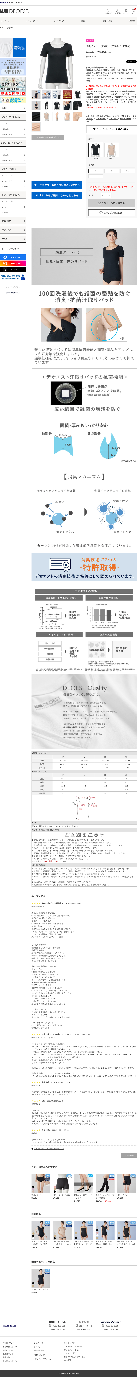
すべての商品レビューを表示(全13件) (49, 1149)
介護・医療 (107, 21)
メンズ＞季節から (9, 169)
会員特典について (10, 1347)
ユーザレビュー (40, 896)
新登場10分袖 (125, 119)
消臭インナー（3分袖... (41, 1289)
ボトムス (5, 129)
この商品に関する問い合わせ (47, 137)
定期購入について (10, 1361)
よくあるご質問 (70, 1353)
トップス (5, 123)
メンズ (3, 21)
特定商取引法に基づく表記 (74, 1357)
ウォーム (5, 186)
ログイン (37, 1347)
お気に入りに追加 (113, 213)
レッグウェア (7, 135)
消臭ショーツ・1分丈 (61, 1195)
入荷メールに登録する (113, 203)
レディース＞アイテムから (11, 143)
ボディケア (59, 21)
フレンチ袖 (125, 116)
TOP (1, 28)
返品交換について (10, 1357)
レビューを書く (129, 1155)
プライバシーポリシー (73, 1350)
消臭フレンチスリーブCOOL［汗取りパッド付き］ (104, 1244)
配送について (8, 1354)
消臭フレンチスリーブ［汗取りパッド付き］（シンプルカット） (62, 1244)
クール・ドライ (8, 181)
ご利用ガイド (69, 1343)
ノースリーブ (101, 119)
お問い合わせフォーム (42, 1359)
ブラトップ (113, 119)
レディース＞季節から (11, 195)
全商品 (132, 21)
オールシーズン (8, 175)
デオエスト (14, 12)
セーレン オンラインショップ (11, 3)
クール (4, 207)
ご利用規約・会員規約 (73, 1346)
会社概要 (67, 1360)
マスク (4, 239)
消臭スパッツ (122, 1195)
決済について (8, 1350)
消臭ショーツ (37, 1195)
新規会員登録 (38, 1350)
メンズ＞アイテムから (11, 117)
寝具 (83, 21)
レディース (30, 21)
